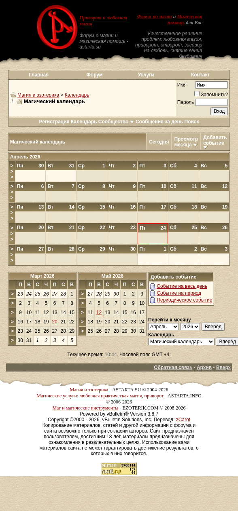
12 (99, 312)
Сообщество (116, 122)
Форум (95, 75)
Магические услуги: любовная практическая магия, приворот (100, 396)
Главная (39, 75)
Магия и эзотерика (38, 95)
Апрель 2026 (25, 157)
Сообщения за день (159, 122)
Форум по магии (154, 16)
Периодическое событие (184, 300)
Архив (204, 367)
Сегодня (159, 142)
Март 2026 (42, 276)
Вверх (223, 367)
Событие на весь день (182, 286)
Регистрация (54, 122)
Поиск (192, 122)
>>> (12, 171)
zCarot (183, 419)
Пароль (185, 102)
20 (54, 322)
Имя (182, 85)
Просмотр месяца (186, 142)
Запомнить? (211, 94)
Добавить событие (215, 140)
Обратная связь (173, 367)
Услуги (146, 75)
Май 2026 (112, 276)
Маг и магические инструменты (85, 408)
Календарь (77, 95)
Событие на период (179, 293)
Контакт (200, 75)
